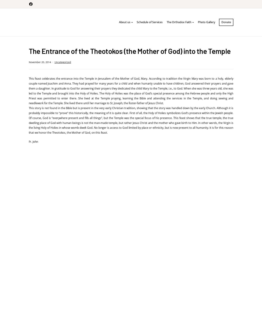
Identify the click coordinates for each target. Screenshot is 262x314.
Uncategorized (63, 62)
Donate (226, 22)
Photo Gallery (206, 22)
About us (124, 22)
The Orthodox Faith (179, 22)
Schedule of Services (150, 22)
